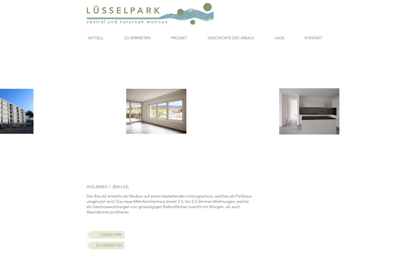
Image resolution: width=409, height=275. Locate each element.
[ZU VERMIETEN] (105, 245)
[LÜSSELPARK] (105, 235)
